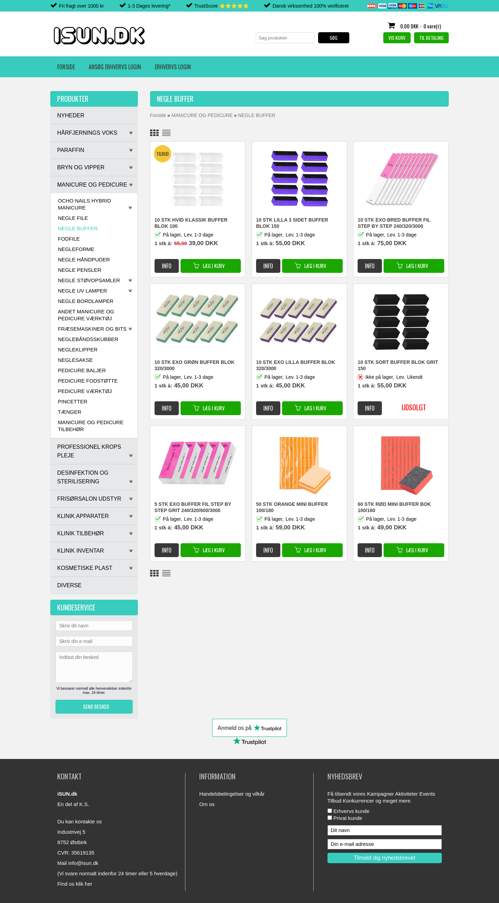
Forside (66, 67)
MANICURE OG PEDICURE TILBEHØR (90, 425)
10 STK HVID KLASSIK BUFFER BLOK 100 (191, 223)
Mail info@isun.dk (77, 863)
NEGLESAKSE (75, 360)
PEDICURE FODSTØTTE (88, 381)
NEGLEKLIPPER (77, 349)
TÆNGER (69, 412)
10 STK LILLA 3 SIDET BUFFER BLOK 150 (292, 223)
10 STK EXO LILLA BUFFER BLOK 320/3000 (295, 365)
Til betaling (431, 37)
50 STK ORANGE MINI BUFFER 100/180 (292, 507)
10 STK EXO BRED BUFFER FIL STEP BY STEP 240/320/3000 (394, 223)
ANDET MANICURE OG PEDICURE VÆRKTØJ (86, 315)
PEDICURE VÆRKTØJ (85, 391)
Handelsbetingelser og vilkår (231, 794)
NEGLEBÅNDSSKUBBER (88, 339)
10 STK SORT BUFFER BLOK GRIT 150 (398, 365)
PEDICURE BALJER (82, 370)
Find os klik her (74, 884)
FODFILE (69, 239)
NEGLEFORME (76, 249)
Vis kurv (396, 37)
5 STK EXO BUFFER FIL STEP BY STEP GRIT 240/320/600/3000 (193, 507)
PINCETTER (72, 401)
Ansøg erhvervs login (115, 67)
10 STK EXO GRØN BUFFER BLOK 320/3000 (195, 365)
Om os (207, 804)
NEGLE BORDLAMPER (85, 301)
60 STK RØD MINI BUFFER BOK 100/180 (394, 507)
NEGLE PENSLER (79, 270)
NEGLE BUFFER (78, 228)
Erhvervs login (173, 67)
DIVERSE (69, 585)
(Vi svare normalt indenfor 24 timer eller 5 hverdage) (117, 873)
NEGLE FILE (73, 218)
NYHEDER (70, 115)
